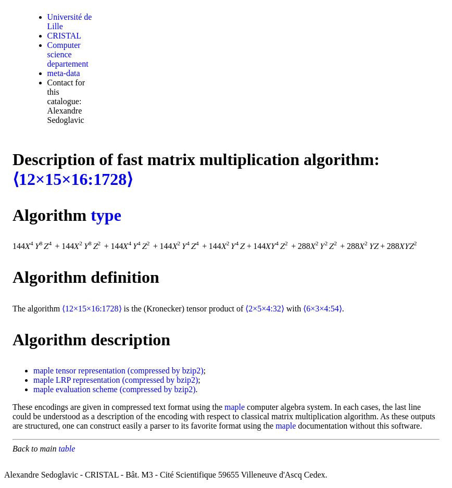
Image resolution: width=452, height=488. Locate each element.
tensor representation (90, 370)
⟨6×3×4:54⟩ (322, 308)
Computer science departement (68, 54)
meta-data (63, 73)
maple (43, 370)
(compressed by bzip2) (166, 370)
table (66, 448)
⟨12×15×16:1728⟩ (72, 179)
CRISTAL (64, 35)
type (106, 215)
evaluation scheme (87, 389)
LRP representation (88, 380)
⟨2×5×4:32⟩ (264, 308)
